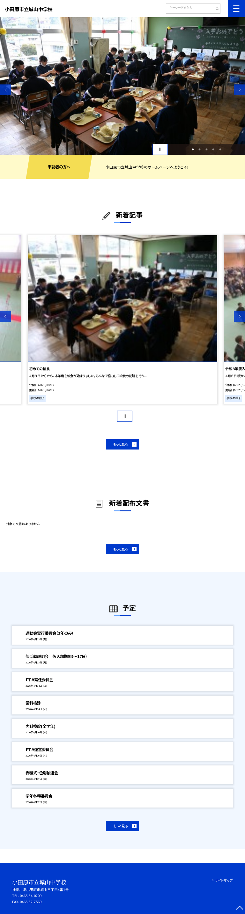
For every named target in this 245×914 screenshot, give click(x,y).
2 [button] (200, 149)
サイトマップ (224, 880)
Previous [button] (5, 89)
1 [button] (193, 149)
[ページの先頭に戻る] (239, 908)
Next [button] (239, 89)
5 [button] (220, 149)
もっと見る (120, 444)
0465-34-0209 (30, 895)
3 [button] (206, 149)
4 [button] (213, 149)
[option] (122, 86)
